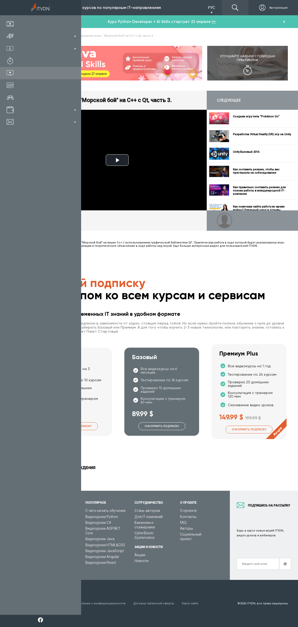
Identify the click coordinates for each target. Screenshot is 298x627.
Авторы (186, 528)
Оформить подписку (74, 426)
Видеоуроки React (100, 563)
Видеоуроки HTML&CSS (105, 545)
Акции (140, 555)
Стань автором (147, 511)
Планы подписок (49, 533)
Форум (41, 567)
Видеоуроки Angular (102, 557)
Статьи (42, 561)
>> (214, 21)
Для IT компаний (149, 517)
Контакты (188, 517)
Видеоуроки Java (99, 539)
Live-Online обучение (53, 550)
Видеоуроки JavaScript (104, 551)
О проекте (188, 511)
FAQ (183, 523)
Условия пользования (51, 603)
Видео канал (46, 555)
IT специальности (50, 527)
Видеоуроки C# (98, 523)
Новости (141, 561)
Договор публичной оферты (153, 603)
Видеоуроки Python (101, 517)
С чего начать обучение (105, 511)
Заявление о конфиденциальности (100, 603)
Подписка (49, 7)
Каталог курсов (49, 521)
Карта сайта (190, 603)
